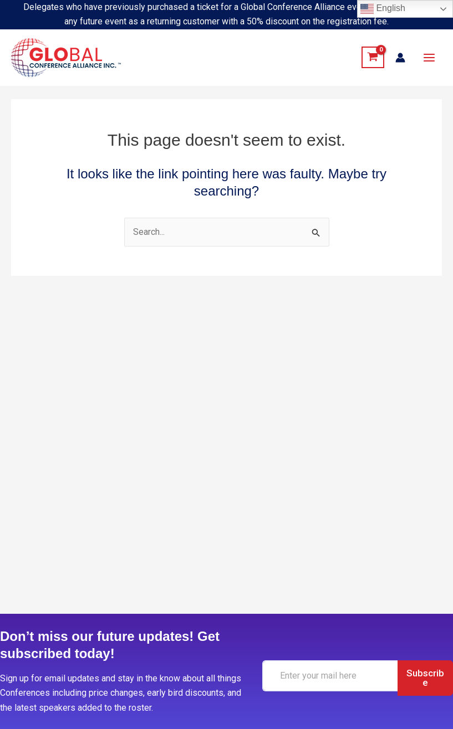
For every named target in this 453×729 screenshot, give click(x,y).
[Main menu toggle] (429, 57)
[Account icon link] (400, 58)
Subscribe (423, 678)
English (382, 9)
